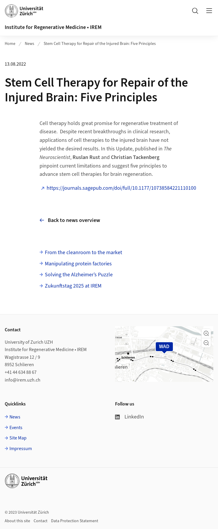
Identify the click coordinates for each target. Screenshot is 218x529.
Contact (40, 521)
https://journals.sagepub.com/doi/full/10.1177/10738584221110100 (121, 188)
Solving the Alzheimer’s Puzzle (79, 274)
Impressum (20, 448)
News (29, 44)
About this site (17, 521)
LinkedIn (129, 417)
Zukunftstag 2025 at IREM (73, 286)
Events (15, 427)
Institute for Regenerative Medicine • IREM (53, 27)
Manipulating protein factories (78, 263)
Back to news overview (70, 220)
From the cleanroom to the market (83, 252)
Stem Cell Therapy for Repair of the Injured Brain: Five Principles (100, 44)
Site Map (18, 438)
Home (10, 44)
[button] (206, 333)
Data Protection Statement (74, 521)
